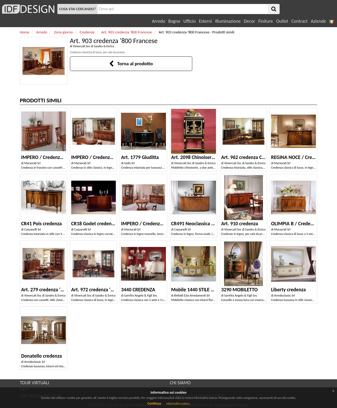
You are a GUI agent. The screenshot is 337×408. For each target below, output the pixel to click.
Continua (154, 403)
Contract (299, 21)
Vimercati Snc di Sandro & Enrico (93, 46)
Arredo (158, 21)
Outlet (282, 21)
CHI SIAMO (180, 383)
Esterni (205, 21)
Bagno (174, 21)
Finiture (265, 21)
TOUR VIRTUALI (34, 383)
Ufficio (189, 21)
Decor (249, 21)
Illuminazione (228, 21)
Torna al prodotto (131, 64)
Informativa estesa (178, 403)
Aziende (318, 21)
